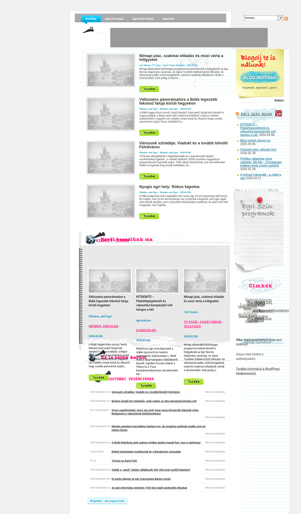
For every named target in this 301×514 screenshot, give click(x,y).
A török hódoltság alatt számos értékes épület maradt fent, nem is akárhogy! (156, 442)
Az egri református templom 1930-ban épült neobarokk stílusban (149, 487)
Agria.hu (94, 28)
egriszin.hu (146, 330)
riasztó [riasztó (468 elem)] (256, 319)
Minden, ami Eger (169, 108)
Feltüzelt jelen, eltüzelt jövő (258, 149)
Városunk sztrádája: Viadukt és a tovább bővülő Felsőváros (183, 145)
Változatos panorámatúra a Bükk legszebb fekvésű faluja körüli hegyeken (178, 101)
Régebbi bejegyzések (107, 501)
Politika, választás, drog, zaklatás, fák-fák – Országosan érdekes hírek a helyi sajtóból (261, 162)
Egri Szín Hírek (256, 114)
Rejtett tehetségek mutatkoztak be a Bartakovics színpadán (146, 451)
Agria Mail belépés (143, 18)
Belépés (279, 100)
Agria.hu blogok (114, 18)
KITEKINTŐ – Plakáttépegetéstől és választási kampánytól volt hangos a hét (258, 130)
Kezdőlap (91, 18)
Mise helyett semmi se (255, 140)
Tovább (149, 89)
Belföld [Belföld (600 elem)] (256, 302)
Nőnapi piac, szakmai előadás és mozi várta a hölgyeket (181, 58)
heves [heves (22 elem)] (248, 308)
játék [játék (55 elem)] (257, 310)
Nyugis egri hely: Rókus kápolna (169, 187)
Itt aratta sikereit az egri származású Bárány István (141, 478)
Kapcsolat (168, 18)
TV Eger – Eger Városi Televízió (168, 65)
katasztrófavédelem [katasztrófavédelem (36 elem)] (274, 310)
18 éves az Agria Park (124, 460)
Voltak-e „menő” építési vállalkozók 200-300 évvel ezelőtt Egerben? (151, 469)
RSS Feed (286, 18)
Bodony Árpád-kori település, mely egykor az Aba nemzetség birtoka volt (154, 401)
